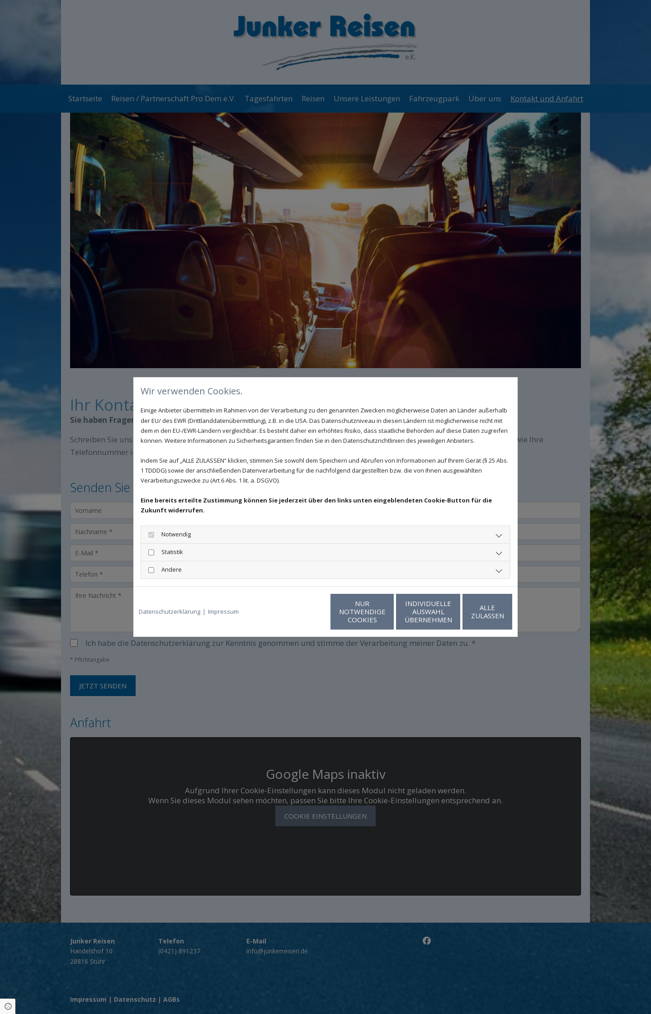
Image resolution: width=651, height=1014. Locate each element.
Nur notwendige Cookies (298, 611)
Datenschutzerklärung (169, 611)
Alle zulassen (470, 611)
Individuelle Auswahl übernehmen (384, 611)
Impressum (223, 611)
